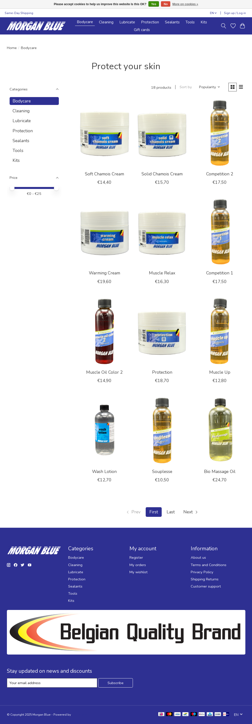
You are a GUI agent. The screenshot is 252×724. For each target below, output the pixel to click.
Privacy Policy (202, 572)
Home (12, 47)
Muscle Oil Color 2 (104, 372)
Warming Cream (104, 273)
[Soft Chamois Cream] (104, 133)
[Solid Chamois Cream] (162, 133)
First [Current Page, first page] (153, 512)
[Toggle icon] (223, 25)
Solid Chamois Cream (162, 174)
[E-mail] (52, 683)
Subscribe (116, 682)
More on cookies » (185, 4)
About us (198, 557)
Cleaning (106, 22)
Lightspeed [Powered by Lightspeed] (80, 715)
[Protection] (162, 332)
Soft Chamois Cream (104, 174)
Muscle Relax (162, 273)
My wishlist (138, 572)
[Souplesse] (162, 431)
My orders (137, 564)
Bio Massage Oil (220, 471)
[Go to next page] (191, 512)
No (166, 4)
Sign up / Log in (235, 13)
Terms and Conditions (208, 564)
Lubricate (127, 22)
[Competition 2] (219, 133)
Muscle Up (219, 372)
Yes (153, 4)
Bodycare (85, 21)
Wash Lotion (104, 471)
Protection (150, 22)
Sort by (186, 86)
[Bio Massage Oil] (219, 431)
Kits (204, 22)
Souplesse (162, 471)
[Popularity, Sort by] (209, 87)
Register (136, 557)
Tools (190, 22)
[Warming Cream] (104, 233)
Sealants (172, 22)
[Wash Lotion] (104, 431)
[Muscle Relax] (162, 233)
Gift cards (142, 29)
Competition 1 (219, 273)
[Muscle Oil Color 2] (104, 332)
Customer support (206, 586)
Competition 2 (219, 174)
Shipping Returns (205, 579)
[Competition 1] (219, 233)
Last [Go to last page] (171, 512)
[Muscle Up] (219, 332)
